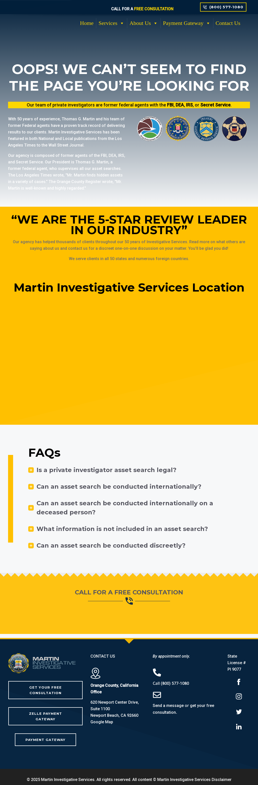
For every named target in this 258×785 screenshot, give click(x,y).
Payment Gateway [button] (187, 23)
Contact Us (228, 23)
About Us (144, 23)
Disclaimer (222, 774)
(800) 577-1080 (175, 683)
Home (87, 23)
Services (111, 23)
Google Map (101, 722)
